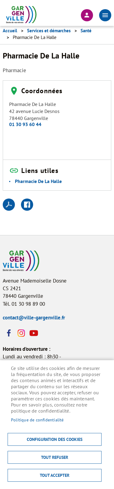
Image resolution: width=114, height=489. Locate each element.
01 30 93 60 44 (25, 124)
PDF (9, 205)
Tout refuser (54, 457)
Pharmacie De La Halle (38, 181)
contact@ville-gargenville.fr (34, 317)
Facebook (9, 333)
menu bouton (105, 15)
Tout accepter (54, 475)
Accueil (10, 30)
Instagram (21, 333)
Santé (86, 30)
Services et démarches (49, 30)
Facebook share (27, 205)
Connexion (87, 15)
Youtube (33, 333)
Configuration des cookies (54, 439)
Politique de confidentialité (37, 420)
